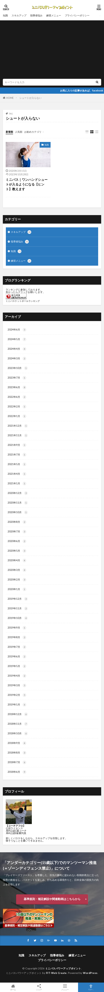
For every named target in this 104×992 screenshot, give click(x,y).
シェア (39, 987)
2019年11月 (18, 608)
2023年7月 (17, 378)
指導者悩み (36, 15)
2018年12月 (18, 714)
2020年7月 (17, 532)
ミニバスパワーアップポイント (63, 968)
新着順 (9, 131)
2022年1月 (17, 416)
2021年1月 (17, 483)
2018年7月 (17, 762)
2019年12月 (18, 599)
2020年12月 (18, 493)
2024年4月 (17, 349)
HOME (10, 97)
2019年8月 (17, 637)
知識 (5, 15)
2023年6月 (17, 387)
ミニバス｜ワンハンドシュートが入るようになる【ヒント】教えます (27, 184)
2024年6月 (17, 330)
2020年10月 (18, 512)
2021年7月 (17, 455)
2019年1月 (17, 705)
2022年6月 (17, 397)
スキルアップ (19, 15)
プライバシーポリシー (77, 15)
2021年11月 (18, 435)
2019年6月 (17, 657)
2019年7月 (17, 647)
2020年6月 (17, 541)
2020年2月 (17, 580)
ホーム (13, 987)
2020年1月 (17, 589)
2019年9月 (17, 628)
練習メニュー (53, 15)
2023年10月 (18, 368)
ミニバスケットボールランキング (23, 301)
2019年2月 (17, 695)
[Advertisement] (52, 50)
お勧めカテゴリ (32, 131)
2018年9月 (17, 743)
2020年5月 (17, 551)
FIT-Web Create (56, 972)
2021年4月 (17, 474)
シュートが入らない (30, 97)
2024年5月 (17, 339)
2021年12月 (18, 426)
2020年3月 (17, 570)
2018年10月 (18, 733)
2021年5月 (17, 464)
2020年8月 (17, 522)
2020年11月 (18, 503)
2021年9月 (17, 445)
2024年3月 (17, 358)
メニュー (65, 987)
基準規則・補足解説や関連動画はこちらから (52, 899)
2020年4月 (17, 560)
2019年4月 (17, 676)
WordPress (90, 972)
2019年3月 (17, 685)
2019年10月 (18, 618)
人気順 (18, 131)
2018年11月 (18, 724)
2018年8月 (17, 753)
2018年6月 (17, 772)
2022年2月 (17, 407)
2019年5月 (17, 666)
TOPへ (91, 987)
